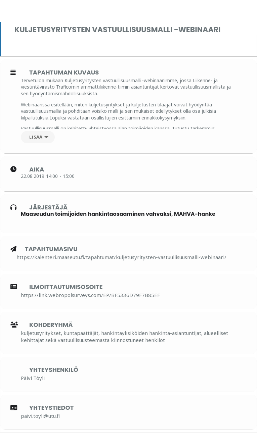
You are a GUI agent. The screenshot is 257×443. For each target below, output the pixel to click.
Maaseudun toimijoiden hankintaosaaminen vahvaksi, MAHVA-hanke (118, 214)
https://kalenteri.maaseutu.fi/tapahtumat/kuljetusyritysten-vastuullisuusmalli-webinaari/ (121, 257)
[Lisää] (38, 137)
